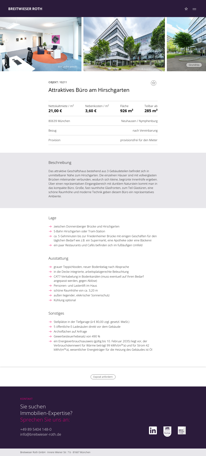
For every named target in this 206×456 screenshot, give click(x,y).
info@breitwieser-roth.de (40, 434)
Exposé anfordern (103, 376)
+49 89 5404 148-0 (36, 429)
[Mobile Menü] (194, 8)
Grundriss (194, 64)
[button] (199, 40)
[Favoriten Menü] (186, 8)
